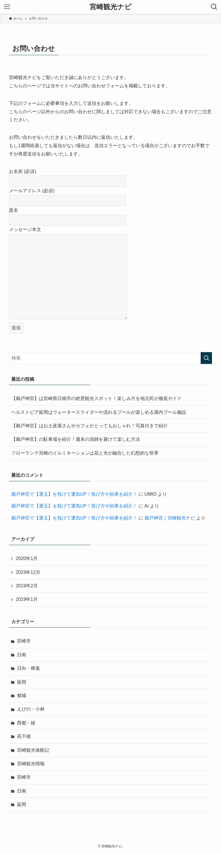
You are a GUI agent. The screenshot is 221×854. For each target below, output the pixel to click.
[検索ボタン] (214, 7)
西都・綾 (26, 722)
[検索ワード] (110, 358)
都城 (21, 695)
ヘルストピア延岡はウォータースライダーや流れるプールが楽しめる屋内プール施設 (98, 412)
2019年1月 (27, 599)
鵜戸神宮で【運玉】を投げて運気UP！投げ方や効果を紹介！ (74, 494)
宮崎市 (24, 640)
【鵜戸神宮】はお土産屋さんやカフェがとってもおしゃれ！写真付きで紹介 (89, 425)
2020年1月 (27, 558)
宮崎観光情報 (31, 763)
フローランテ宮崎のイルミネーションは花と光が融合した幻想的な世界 (85, 453)
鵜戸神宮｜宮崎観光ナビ (169, 518)
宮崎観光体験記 (33, 750)
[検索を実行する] (206, 358)
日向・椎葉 (28, 668)
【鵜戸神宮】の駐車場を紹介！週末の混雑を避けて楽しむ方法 (75, 439)
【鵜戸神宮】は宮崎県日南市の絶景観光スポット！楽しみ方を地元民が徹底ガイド (96, 398)
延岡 (21, 682)
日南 (21, 654)
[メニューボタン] (7, 7)
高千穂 (24, 736)
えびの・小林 (31, 709)
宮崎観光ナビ (110, 6)
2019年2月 (27, 585)
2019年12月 (28, 572)
